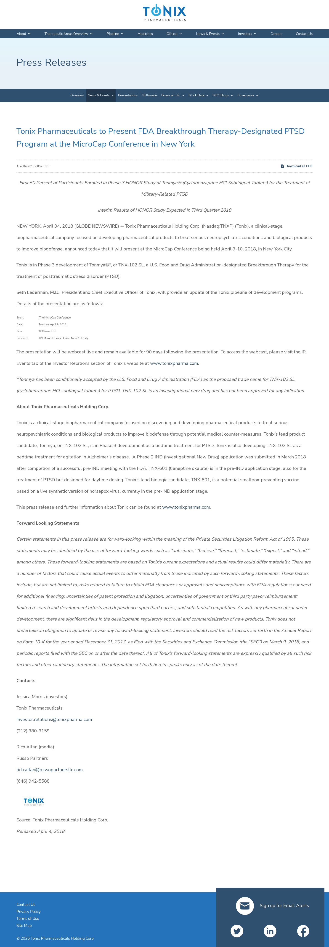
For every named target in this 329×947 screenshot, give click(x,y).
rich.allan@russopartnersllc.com (49, 770)
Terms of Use (27, 918)
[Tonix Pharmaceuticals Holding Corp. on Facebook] (303, 931)
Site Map (24, 925)
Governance (245, 95)
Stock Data (196, 95)
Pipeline (115, 34)
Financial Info (170, 95)
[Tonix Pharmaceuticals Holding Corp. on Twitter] (237, 931)
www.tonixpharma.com (174, 363)
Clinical (174, 34)
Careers (276, 34)
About (24, 34)
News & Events (210, 34)
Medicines (145, 34)
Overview (77, 95)
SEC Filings (221, 95)
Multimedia (149, 95)
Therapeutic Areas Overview (69, 34)
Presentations (128, 95)
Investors (247, 34)
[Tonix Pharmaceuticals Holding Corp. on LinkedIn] (270, 931)
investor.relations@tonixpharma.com (54, 719)
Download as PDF (296, 166)
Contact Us (304, 34)
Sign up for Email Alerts (272, 905)
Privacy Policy (28, 911)
